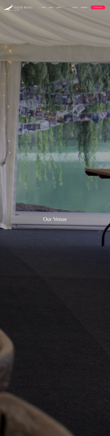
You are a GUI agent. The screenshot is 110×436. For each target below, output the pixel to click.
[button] (98, 15)
